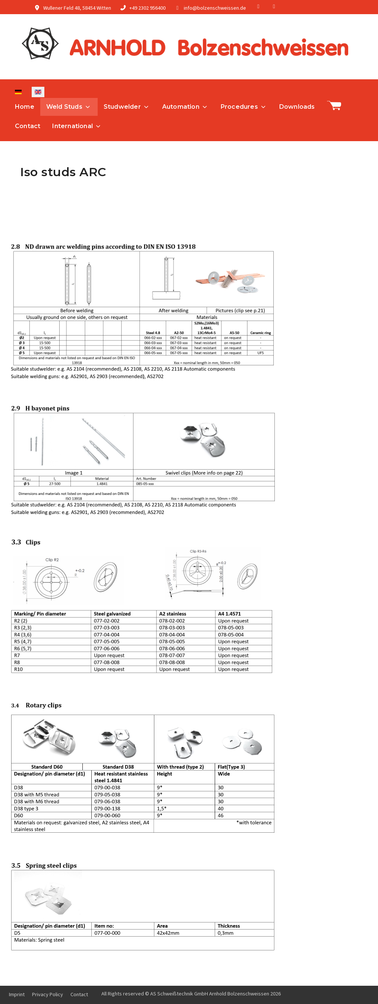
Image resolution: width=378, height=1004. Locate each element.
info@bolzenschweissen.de (215, 8)
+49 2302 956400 (147, 8)
